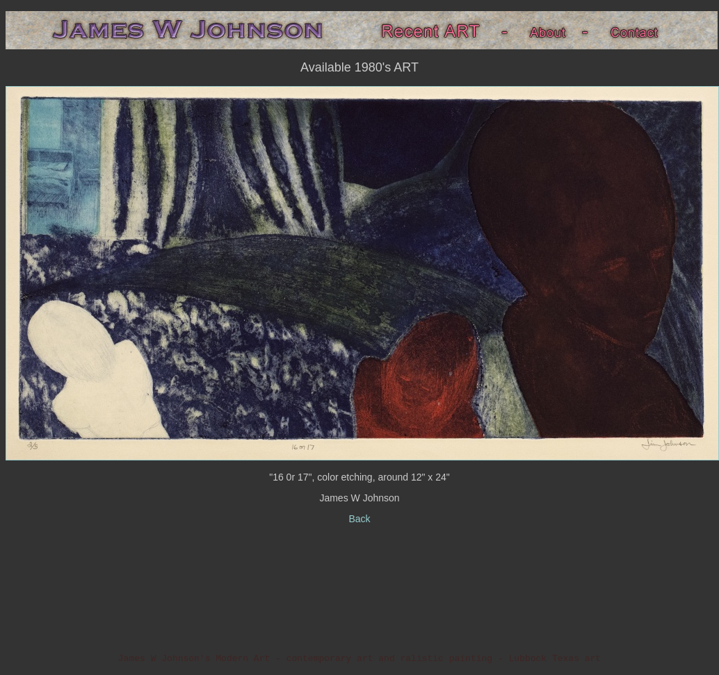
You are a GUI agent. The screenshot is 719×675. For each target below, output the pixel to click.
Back (359, 518)
